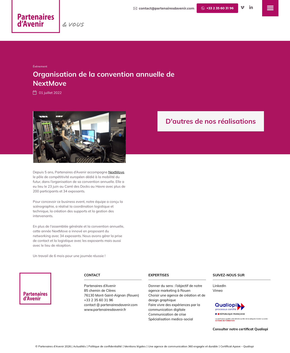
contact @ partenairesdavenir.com (111, 305)
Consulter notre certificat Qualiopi (240, 329)
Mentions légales (135, 346)
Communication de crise (167, 314)
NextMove (116, 172)
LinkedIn (219, 286)
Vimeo (218, 290)
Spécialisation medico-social (170, 319)
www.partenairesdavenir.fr (105, 309)
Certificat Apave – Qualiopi (237, 346)
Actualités (79, 346)
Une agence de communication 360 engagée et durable (183, 346)
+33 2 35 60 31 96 (98, 300)
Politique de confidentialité (105, 346)
